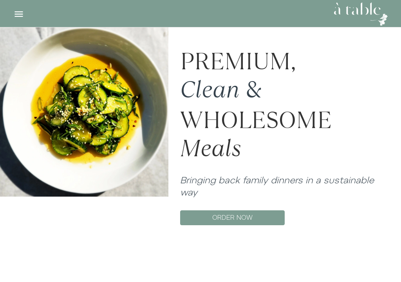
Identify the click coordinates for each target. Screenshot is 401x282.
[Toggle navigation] (18, 14)
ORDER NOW (232, 217)
